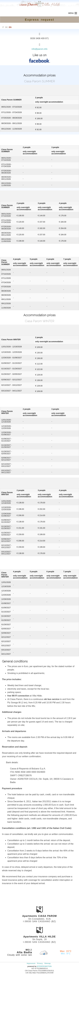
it (3, 27)
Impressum (31, 963)
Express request (39, 19)
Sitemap (47, 963)
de (6, 27)
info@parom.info (39, 49)
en (10, 27)
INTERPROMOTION (44, 966)
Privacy (40, 963)
